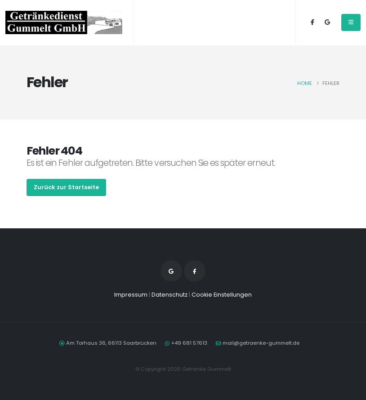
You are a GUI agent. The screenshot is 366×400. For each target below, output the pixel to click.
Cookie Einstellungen (222, 294)
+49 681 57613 (189, 343)
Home (304, 83)
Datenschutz (169, 294)
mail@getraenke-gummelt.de (261, 343)
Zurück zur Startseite (66, 187)
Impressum (130, 294)
